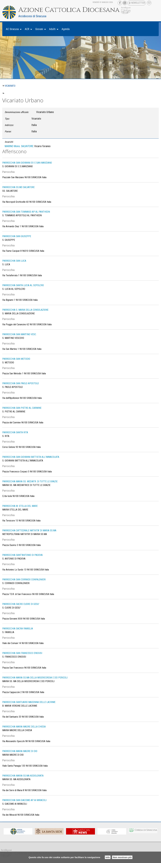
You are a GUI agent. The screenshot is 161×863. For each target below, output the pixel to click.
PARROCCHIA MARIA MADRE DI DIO (19, 751)
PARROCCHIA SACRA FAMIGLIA (17, 628)
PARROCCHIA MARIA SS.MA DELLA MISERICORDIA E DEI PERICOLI (35, 677)
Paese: (8, 131)
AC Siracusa (12, 29)
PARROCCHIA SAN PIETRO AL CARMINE (21, 407)
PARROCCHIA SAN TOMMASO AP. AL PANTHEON (26, 211)
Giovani (39, 29)
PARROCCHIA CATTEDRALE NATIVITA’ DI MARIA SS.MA (29, 530)
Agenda (66, 29)
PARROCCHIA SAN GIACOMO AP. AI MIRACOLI (24, 800)
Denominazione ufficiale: (17, 112)
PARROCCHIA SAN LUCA (14, 260)
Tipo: (7, 118)
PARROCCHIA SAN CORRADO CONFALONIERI (24, 579)
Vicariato (10, 85)
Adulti (52, 29)
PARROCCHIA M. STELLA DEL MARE (20, 506)
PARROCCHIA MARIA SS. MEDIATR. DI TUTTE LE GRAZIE (30, 481)
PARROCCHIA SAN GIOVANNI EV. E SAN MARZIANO (27, 162)
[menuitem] (13, 29)
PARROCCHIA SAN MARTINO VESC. (19, 334)
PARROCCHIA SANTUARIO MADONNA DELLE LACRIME (28, 702)
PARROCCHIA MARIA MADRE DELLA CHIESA (24, 726)
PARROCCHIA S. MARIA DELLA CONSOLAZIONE (25, 309)
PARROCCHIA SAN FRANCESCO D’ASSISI (22, 653)
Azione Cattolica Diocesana (68, 9)
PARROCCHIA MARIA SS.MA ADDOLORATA (23, 775)
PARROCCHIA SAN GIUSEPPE (16, 236)
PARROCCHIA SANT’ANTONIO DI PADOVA (22, 555)
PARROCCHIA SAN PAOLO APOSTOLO (20, 383)
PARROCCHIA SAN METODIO (16, 358)
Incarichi (9, 141)
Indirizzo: (9, 125)
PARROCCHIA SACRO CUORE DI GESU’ (20, 604)
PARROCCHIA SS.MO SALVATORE (18, 187)
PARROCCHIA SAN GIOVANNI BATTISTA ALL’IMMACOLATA (30, 456)
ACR (27, 29)
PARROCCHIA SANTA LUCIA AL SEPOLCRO (23, 285)
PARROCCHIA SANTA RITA (15, 432)
